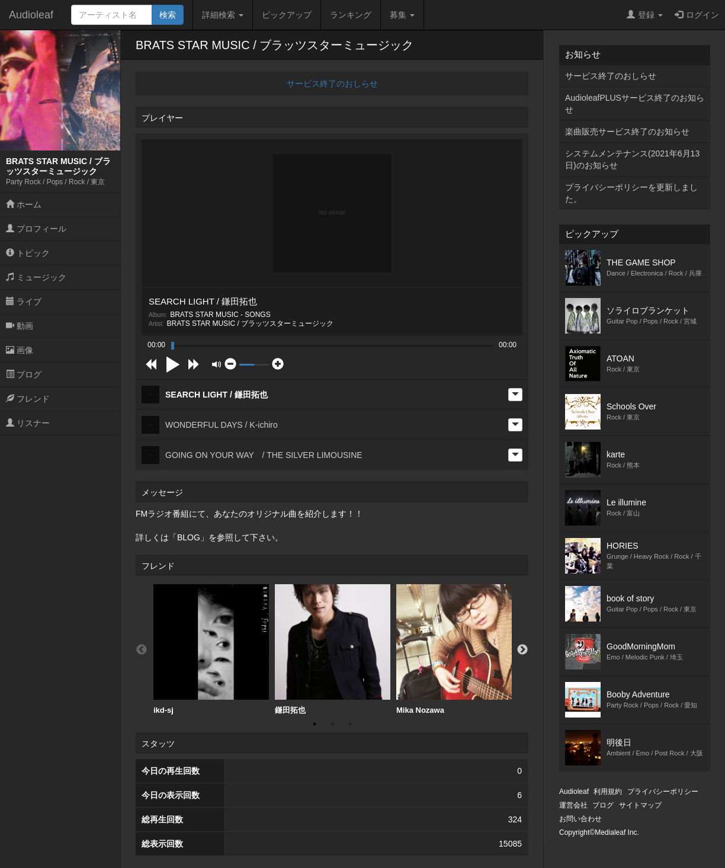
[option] (211, 649)
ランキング (350, 15)
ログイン (697, 15)
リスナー (28, 423)
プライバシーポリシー (662, 791)
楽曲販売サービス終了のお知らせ (627, 131)
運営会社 (573, 805)
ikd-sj (211, 649)
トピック (28, 253)
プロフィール (36, 228)
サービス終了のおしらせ (332, 83)
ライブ (23, 301)
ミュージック (36, 277)
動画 (19, 326)
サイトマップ (640, 805)
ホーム (23, 204)
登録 (645, 15)
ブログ (23, 374)
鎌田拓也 (332, 649)
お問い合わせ (580, 819)
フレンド (28, 398)
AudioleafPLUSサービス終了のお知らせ (634, 103)
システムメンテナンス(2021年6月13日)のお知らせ (632, 159)
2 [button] (332, 724)
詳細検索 (222, 15)
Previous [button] (141, 650)
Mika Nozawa (454, 649)
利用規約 (608, 791)
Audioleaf (31, 15)
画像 (19, 350)
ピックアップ (287, 15)
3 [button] (350, 724)
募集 (402, 15)
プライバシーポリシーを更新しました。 (631, 193)
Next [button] (522, 650)
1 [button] (314, 724)
